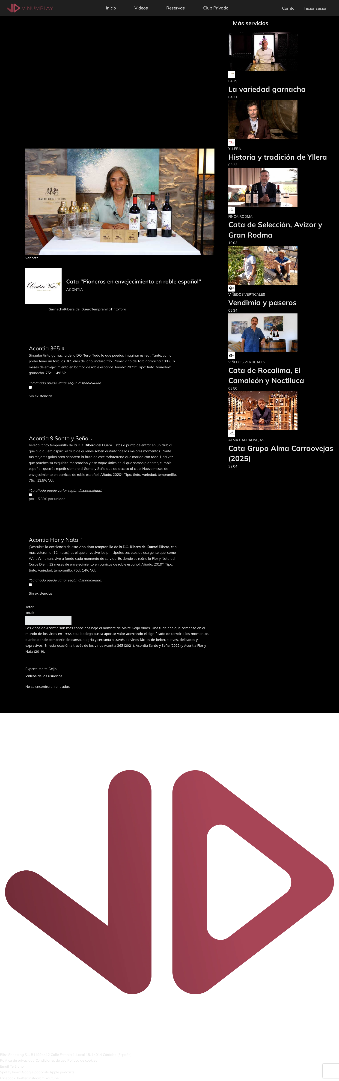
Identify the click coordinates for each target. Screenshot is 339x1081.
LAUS (232, 81)
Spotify (5, 1072)
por (103, 496)
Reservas (175, 8)
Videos (141, 8)
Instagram (36, 1078)
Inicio (111, 8)
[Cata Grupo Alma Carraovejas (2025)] (281, 410)
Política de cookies (82, 1060)
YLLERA (234, 148)
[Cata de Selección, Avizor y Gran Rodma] (281, 187)
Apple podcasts (62, 1072)
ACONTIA (74, 289)
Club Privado (216, 8)
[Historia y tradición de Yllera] (277, 119)
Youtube (52, 1078)
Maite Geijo (48, 669)
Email (4, 1066)
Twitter (21, 1078)
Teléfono (17, 1066)
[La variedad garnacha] (267, 51)
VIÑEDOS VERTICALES (246, 294)
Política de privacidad (17, 1060)
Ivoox (16, 1072)
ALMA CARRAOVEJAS (246, 440)
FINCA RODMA (240, 216)
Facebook (7, 1078)
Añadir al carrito (48, 620)
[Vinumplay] (30, 8)
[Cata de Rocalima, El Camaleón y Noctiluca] (281, 332)
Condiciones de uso (51, 1060)
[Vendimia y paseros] (262, 265)
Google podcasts (35, 1072)
